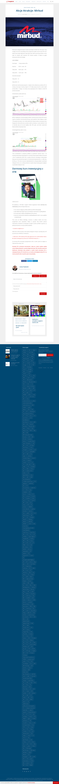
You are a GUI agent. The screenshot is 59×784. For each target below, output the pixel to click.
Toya (24, 729)
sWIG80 (24, 718)
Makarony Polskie (29, 578)
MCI (23, 585)
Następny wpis (37, 303)
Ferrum (33, 500)
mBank (24, 583)
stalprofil (24, 712)
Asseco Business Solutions (28, 413)
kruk (27, 570)
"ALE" (29, 350)
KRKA (34, 568)
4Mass (29, 388)
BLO (32, 428)
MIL (23, 593)
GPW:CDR (30, 521)
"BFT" (32, 358)
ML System (33, 593)
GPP (27, 517)
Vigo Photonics (26, 739)
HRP (23, 542)
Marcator (30, 580)
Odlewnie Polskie (26, 623)
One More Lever (26, 627)
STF (23, 714)
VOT (29, 741)
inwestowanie (25, 551)
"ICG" (29, 364)
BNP (27, 432)
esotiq (29, 494)
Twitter (29, 260)
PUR (31, 661)
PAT (31, 636)
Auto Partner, (25, 417)
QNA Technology (26, 665)
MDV (35, 585)
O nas (20, 1)
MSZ (23, 608)
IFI (33, 542)
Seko (27, 684)
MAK (24, 578)
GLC (35, 513)
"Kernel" (24, 369)
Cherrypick (25, 449)
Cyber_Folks (28, 464)
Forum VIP (33, 1)
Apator (29, 407)
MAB (27, 576)
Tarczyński (25, 722)
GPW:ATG (24, 519)
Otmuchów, (25, 633)
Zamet (31, 758)
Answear (24, 407)
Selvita (30, 686)
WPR (34, 756)
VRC (31, 744)
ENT (30, 492)
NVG (31, 616)
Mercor (24, 591)
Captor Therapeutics (27, 443)
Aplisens (24, 409)
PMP (24, 652)
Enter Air (24, 494)
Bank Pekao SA (25, 422)
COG (31, 453)
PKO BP (33, 648)
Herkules (32, 538)
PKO (29, 648)
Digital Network (26, 475)
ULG (32, 731)
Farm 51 (24, 500)
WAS (35, 744)
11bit (24, 386)
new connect (33, 610)
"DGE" (32, 360)
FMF (23, 502)
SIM (32, 691)
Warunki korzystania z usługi (37, 283)
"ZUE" (28, 384)
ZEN (23, 763)
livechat (24, 574)
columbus (29, 456)
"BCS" (28, 356)
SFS (30, 688)
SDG (35, 682)
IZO (28, 553)
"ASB (24, 354)
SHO (23, 691)
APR (32, 409)
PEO (27, 642)
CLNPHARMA (32, 451)
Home (16, 1)
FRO (28, 504)
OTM (31, 631)
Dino (32, 475)
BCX (31, 422)
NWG (24, 619)
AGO (24, 392)
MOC (33, 597)
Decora (32, 468)
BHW (24, 424)
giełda (28, 513)
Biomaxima (25, 426)
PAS (23, 636)
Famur (33, 498)
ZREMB (31, 765)
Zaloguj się (35, 275)
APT (23, 411)
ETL (33, 494)
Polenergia (25, 655)
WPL (30, 756)
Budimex (30, 439)
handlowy (25, 536)
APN (29, 409)
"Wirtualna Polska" (32, 381)
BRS (32, 436)
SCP (23, 682)
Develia (24, 472)
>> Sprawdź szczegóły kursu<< (18, 228)
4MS (33, 388)
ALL (27, 396)
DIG (28, 472)
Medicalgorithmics (26, 587)
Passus (27, 636)
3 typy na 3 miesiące (30, 386)
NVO (34, 616)
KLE (23, 566)
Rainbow (24, 669)
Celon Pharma (25, 447)
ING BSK (24, 549)
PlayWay (33, 650)
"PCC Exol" (25, 375)
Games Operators (26, 508)
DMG (24, 477)
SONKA (31, 699)
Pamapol (31, 633)
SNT (32, 697)
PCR (27, 640)
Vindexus (24, 741)
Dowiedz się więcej (31, 782)
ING (30, 547)
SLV (31, 695)
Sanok (24, 676)
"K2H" (24, 367)
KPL (30, 568)
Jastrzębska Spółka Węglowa (28, 559)
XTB (27, 758)
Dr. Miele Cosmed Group (27, 481)
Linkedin (35, 260)
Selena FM (25, 686)
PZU (31, 663)
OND (24, 625)
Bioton (24, 428)
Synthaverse (25, 720)
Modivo (24, 600)
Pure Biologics (25, 663)
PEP (30, 642)
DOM (31, 477)
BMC (31, 430)
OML (32, 623)
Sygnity (29, 718)
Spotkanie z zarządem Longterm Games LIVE (37, 321)
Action (31, 390)
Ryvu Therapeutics (26, 674)
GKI (31, 513)
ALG (23, 396)
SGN (34, 688)
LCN (20, 322)
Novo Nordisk (25, 616)
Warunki (44, 367)
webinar (28, 746)
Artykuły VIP (39, 1)
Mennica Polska (26, 589)
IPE (30, 551)
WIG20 (30, 752)
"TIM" (24, 379)
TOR (28, 727)
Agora (27, 392)
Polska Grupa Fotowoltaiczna (28, 657)
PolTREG (24, 659)
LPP (28, 574)
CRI (28, 462)
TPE (27, 729)
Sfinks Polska (25, 688)
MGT (28, 591)
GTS (30, 534)
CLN (27, 451)
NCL (33, 608)
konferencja (25, 568)
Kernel (31, 561)
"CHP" (24, 360)
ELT (23, 489)
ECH (27, 485)
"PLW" (34, 375)
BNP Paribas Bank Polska (27, 434)
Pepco (34, 642)
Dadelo (24, 466)
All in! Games (31, 396)
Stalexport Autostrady (30, 708)
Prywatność (40, 367)
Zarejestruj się (43, 275)
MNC (24, 597)
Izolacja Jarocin (26, 555)
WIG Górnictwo (26, 750)
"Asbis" (27, 354)
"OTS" (29, 373)
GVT (34, 534)
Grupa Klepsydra (26, 530)
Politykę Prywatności (46, 359)
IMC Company (25, 547)
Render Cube (25, 672)
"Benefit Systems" (26, 358)
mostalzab (30, 602)
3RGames (24, 388)
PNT (27, 652)
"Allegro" (34, 350)
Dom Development (26, 479)
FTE (31, 504)
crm (32, 462)
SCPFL (27, 682)
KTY (30, 570)
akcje (34, 394)
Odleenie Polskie (26, 621)
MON (34, 600)
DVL (35, 481)
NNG (34, 612)
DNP (27, 477)
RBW (29, 669)
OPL (31, 627)
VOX (23, 744)
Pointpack (32, 652)
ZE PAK (32, 760)
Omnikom (32, 778)
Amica (27, 398)
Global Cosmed (26, 515)
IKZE (31, 544)
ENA (27, 489)
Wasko (24, 746)
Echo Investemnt (26, 487)
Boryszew (24, 436)
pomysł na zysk (31, 659)
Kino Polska (33, 564)
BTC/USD (24, 439)
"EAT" (24, 362)
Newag (24, 612)
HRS (27, 542)
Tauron (30, 722)
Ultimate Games (26, 733)
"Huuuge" (24, 364)
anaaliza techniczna (26, 400)
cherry (31, 447)
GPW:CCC (24, 521)
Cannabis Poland (31, 441)
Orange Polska (25, 631)
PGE (23, 644)
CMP (24, 453)
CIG (35, 449)
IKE (27, 544)
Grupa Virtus (32, 532)
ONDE (28, 625)
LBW (30, 572)
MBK (28, 583)
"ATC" (24, 356)
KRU (23, 570)
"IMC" (33, 364)
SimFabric (25, 693)
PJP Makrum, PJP (26, 646)
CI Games (31, 449)
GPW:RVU (25, 523)
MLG (24, 595)
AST (23, 415)
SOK (27, 699)
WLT (29, 754)
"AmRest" (24, 352)
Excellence (28, 498)
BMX (23, 432)
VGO (28, 737)
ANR (32, 405)
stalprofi (31, 710)
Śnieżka (24, 697)
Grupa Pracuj (25, 532)
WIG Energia (28, 748)
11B (32, 384)
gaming (33, 508)
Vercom (24, 737)
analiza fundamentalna (27, 403)
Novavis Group (31, 614)
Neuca (27, 610)
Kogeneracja (28, 566)
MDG (31, 585)
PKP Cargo (28, 650)
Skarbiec (33, 693)
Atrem (31, 415)
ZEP (31, 763)
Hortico (31, 540)
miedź (32, 591)
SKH (23, 695)
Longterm (11, 778)
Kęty (35, 561)
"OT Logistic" (29, 371)
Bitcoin (28, 428)
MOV (32, 604)
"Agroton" (25, 350)
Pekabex (31, 640)
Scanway (24, 680)
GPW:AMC (32, 517)
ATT (34, 415)
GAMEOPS (30, 506)
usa (33, 735)
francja (24, 504)
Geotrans (30, 511)
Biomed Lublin (32, 426)
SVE (35, 716)
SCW (31, 682)
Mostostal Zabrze (26, 604)
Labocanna (17, 322)
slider (27, 695)
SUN (33, 714)
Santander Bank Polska (27, 678)
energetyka (25, 492)
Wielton (33, 746)
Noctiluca (24, 614)
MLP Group (28, 595)
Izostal (31, 555)
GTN (27, 534)
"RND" (24, 377)
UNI (31, 733)
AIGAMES (24, 394)
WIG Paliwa (33, 750)
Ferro (29, 500)
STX (30, 714)
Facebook (24, 260)
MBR (32, 583)
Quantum (24, 667)
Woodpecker (25, 756)
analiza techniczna (27, 7)
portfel (24, 661)
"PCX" (30, 375)
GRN (34, 523)
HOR (27, 540)
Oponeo (28, 629)
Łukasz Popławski (24, 14)
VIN (31, 739)
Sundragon (25, 716)
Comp (24, 460)
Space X (24, 701)
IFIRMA (24, 544)
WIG (23, 748)
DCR (23, 468)
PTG (28, 661)
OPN (24, 629)
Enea (30, 489)
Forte (31, 502)
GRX (23, 534)
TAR (30, 720)
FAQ (48, 1)
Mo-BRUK (28, 597)
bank (31, 417)
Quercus (30, 667)
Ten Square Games (26, 724)
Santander (33, 676)
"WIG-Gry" (25, 381)
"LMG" (24, 371)
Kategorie (28, 1)
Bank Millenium (26, 420)
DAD (33, 464)
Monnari (24, 602)
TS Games (25, 731)
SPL (28, 701)
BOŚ (29, 436)
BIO (27, 424)
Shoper (27, 691)
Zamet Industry (26, 760)
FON (27, 502)
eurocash (28, 496)
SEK (23, 684)
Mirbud (32, 7)
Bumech (24, 441)
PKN (32, 646)
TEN (34, 722)
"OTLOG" (24, 373)
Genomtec (25, 511)
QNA (34, 663)
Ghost (40, 778)
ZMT (23, 765)
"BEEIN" (32, 356)
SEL (30, 684)
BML (34, 430)
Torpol (32, 727)
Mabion (31, 576)
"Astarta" (33, 354)
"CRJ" (28, 360)
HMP (21, 320)
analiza (33, 400)
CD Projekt (32, 445)
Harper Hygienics (31, 536)
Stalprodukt (25, 710)
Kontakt (44, 1)
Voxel (27, 744)
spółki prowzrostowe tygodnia (28, 705)
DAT (28, 466)
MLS (33, 595)
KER (27, 561)
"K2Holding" (29, 367)
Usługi (23, 1)
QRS (32, 665)
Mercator (32, 589)
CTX (23, 464)
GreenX (29, 523)
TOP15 (24, 727)
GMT (31, 515)
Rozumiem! (56, 782)
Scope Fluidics (30, 680)
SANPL (28, 676)
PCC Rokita (34, 638)
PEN (23, 642)
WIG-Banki (25, 752)
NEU (23, 610)
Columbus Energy (26, 458)
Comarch (33, 458)
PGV (27, 644)
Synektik (34, 718)
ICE (30, 542)
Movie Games (25, 606)
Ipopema (24, 553)
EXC (23, 498)
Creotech (24, 462)
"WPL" (24, 384)
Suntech (30, 716)
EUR (23, 496)
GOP (24, 517)
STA (23, 708)
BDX (34, 422)
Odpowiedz (43, 293)
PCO (23, 640)
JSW (23, 561)
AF (34, 390)
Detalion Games (29, 470)
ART (27, 411)
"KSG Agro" (30, 369)
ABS (23, 390)
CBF (27, 445)
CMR (27, 453)
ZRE (27, 765)
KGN (28, 564)
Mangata (24, 580)
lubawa (32, 574)
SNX (23, 699)
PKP (23, 650)
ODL (27, 619)
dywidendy (31, 483)
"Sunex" (28, 377)
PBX (29, 638)
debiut (27, 468)
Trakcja (31, 729)
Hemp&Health (24, 320)
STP (26, 714)
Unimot (29, 735)
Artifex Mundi (32, 411)
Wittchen (24, 754)
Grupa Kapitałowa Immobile (28, 528)
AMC (24, 398)
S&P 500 (33, 674)
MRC (34, 606)
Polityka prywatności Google (30, 283)
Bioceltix (31, 424)
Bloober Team (25, 430)
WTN (24, 758)
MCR (27, 585)
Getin (24, 513)
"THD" (33, 377)
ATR (27, 415)
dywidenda (25, 483)
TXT (29, 731)
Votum (33, 741)
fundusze (24, 506)
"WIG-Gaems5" (29, 379)
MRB (34, 7)
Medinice (33, 587)
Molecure (29, 600)
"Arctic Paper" (31, 352)
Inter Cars (30, 549)
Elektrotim (33, 487)
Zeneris (27, 763)
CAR (33, 443)
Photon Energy (33, 644)
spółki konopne (23, 322)
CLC (23, 451)
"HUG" (33, 362)
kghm (24, 564)
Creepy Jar (29, 460)
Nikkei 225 (29, 612)
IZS (23, 557)
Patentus (24, 638)
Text (33, 724)
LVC (23, 576)
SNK (28, 697)
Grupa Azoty (25, 525)
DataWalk (33, 466)
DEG (23, 470)
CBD (19, 320)
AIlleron (29, 394)
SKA (29, 693)
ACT (27, 390)
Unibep (24, 735)
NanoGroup (28, 608)
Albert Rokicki (35, 325)
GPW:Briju (30, 519)
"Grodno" (28, 362)
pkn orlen (24, 648)
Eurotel (33, 496)
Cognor (24, 456)
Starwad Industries (31, 712)
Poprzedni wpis (21, 303)
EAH (23, 485)
